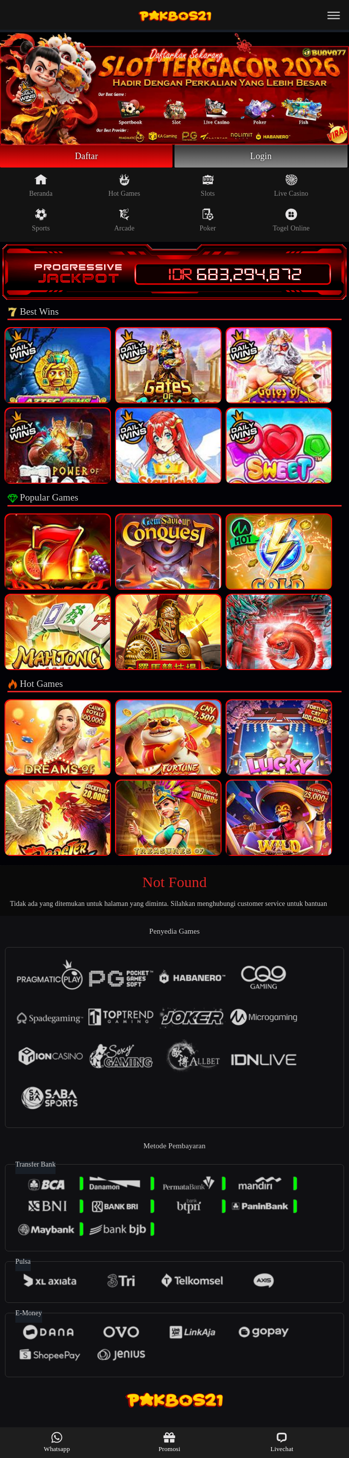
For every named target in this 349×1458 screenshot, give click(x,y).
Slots (208, 185)
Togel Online (291, 220)
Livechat (281, 1442)
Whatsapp (57, 1442)
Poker (207, 220)
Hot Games (124, 185)
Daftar (86, 156)
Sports (41, 220)
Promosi (169, 1442)
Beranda (41, 185)
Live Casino (291, 185)
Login (261, 156)
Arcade (124, 220)
